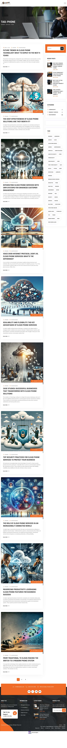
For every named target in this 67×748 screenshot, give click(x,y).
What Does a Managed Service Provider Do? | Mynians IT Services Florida (58, 66)
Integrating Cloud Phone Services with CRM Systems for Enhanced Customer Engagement (19, 190)
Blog (52, 742)
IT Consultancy (24, 721)
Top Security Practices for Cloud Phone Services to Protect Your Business (19, 466)
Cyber (60, 154)
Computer (50, 150)
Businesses (57, 136)
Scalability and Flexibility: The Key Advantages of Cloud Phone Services (20, 329)
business (50, 136)
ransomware (51, 190)
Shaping (56, 200)
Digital (49, 168)
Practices (50, 186)
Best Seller (23, 729)
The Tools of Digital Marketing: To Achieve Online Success (52, 740)
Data (61, 165)
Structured (57, 204)
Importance (50, 172)
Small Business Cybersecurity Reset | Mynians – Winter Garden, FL (58, 92)
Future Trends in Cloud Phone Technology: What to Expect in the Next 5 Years (19, 53)
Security (50, 197)
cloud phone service (52, 143)
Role (56, 193)
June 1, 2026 (55, 69)
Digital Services (24, 726)
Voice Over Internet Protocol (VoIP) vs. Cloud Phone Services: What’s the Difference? (20, 261)
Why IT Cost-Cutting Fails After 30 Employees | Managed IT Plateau (58, 83)
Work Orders (57, 742)
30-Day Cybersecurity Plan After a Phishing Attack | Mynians (58, 74)
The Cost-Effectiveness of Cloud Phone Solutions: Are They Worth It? (20, 120)
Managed (50, 175)
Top (49, 215)
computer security (52, 154)
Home (60, 739)
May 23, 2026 (55, 77)
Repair (57, 190)
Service (56, 197)
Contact (63, 742)
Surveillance (51, 211)
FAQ (64, 739)
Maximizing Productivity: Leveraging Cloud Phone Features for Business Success (20, 605)
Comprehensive (57, 147)
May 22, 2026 (55, 86)
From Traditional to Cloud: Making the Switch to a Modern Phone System (21, 673)
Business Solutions (25, 724)
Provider (57, 186)
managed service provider (53, 179)
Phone (56, 182)
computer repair (58, 150)
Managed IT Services (53, 112)
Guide (60, 168)
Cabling (50, 139)
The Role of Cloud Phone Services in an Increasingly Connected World (20, 535)
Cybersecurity (52, 109)
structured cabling (52, 207)
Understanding (51, 218)
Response (50, 193)
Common (50, 147)
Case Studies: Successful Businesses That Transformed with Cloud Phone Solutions (21, 397)
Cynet (58, 161)
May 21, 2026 (55, 96)
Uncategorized (22, 47)
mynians (14, 47)
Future (55, 168)
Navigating (50, 182)
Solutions (50, 204)
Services (50, 200)
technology (58, 211)
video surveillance (52, 222)
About (42, 742)
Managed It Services (25, 719)
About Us (37, 742)
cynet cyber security (52, 165)
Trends (53, 215)
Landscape (58, 172)
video (58, 218)
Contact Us (47, 742)
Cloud (55, 139)
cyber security (51, 161)
